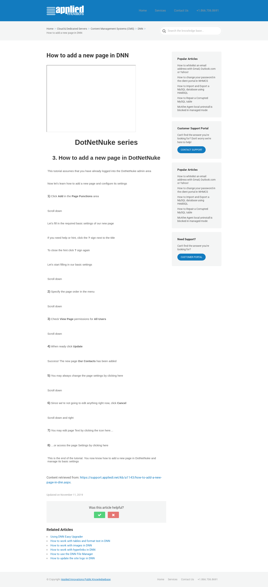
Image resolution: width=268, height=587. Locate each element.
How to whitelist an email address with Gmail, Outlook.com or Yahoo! (196, 69)
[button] (99, 515)
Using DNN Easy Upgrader (66, 536)
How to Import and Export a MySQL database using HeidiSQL (193, 89)
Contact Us (187, 10)
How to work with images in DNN (71, 545)
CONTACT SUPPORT (191, 149)
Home (153, 10)
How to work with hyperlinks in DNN (72, 549)
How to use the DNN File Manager (71, 554)
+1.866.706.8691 (210, 10)
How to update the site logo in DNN (72, 558)
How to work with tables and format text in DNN (80, 541)
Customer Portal (191, 257)
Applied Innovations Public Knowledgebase (86, 579)
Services (168, 10)
